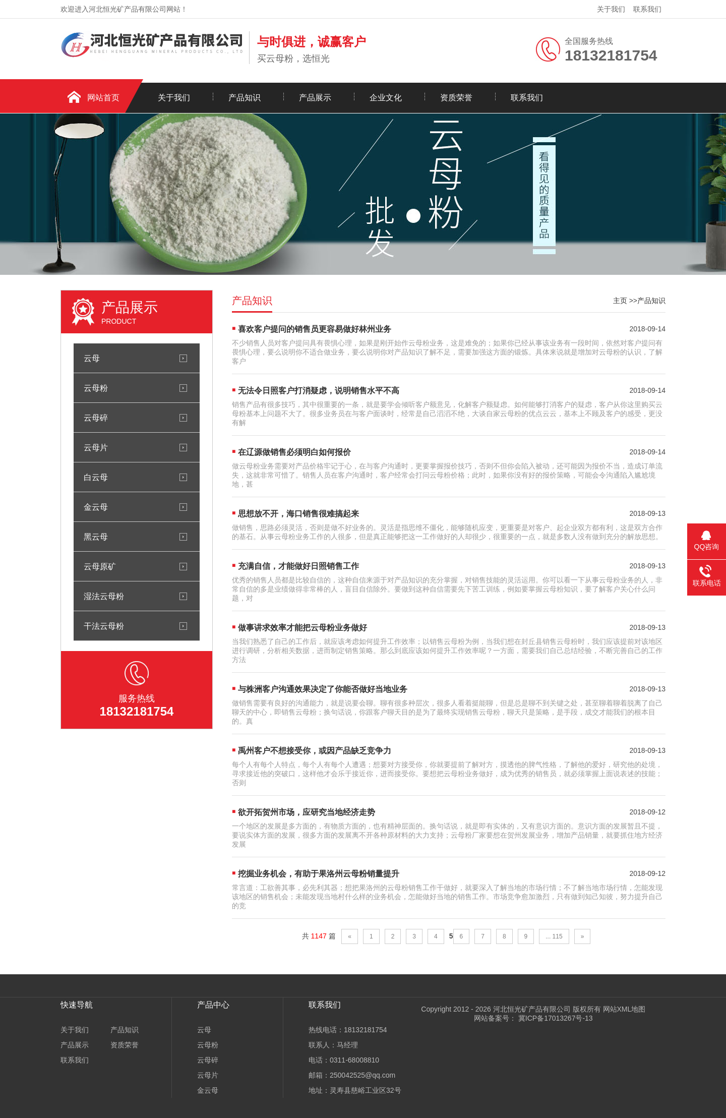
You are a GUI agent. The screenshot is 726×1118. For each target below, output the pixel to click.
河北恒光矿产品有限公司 (532, 1009)
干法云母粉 (104, 625)
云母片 (96, 447)
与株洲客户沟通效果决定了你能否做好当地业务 (322, 689)
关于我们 (611, 9)
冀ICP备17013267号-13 (554, 1018)
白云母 (96, 477)
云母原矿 (100, 566)
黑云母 (96, 536)
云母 (92, 358)
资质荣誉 (456, 97)
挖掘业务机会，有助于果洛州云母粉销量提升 (318, 873)
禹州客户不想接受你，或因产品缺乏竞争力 (314, 750)
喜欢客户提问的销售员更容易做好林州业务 (314, 329)
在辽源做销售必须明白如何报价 (294, 452)
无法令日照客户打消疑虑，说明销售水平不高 (318, 390)
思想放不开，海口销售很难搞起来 (298, 513)
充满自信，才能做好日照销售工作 (298, 566)
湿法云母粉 (104, 596)
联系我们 (647, 9)
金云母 (96, 506)
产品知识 (244, 97)
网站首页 (103, 97)
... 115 (554, 936)
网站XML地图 (624, 1009)
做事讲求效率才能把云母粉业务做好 (302, 627)
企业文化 (386, 97)
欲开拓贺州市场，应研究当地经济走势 (306, 812)
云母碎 (96, 417)
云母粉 (96, 387)
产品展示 (315, 97)
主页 (620, 301)
